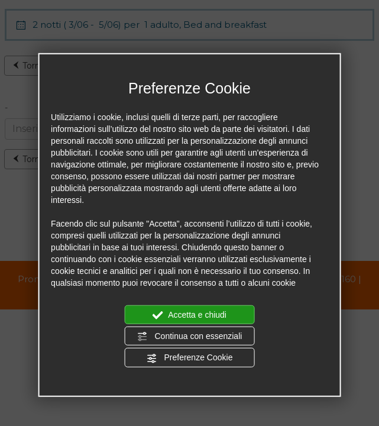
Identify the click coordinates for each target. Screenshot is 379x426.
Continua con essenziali (189, 336)
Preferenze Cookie (190, 358)
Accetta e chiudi (189, 314)
